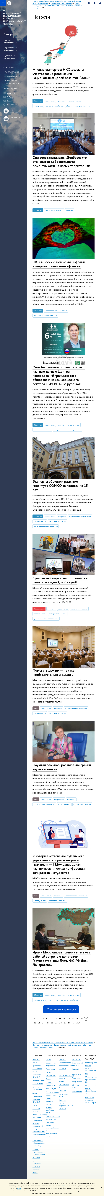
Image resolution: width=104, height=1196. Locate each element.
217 (78, 1022)
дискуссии (62, 101)
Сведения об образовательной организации (39, 1143)
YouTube (10, 97)
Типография (77, 1078)
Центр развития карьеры (49, 1101)
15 (60, 1018)
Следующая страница (61, 1009)
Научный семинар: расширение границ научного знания (61, 766)
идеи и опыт (50, 101)
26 (52, 1022)
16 (64, 1018)
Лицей (48, 1059)
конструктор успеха (79, 609)
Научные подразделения (42, 1045)
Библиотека (76, 1059)
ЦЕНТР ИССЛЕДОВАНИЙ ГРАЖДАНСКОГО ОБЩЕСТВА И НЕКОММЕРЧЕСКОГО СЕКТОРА (14, 17)
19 (77, 1018)
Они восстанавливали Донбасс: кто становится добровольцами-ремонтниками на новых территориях (61, 161)
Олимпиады (50, 1069)
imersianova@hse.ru (11, 76)
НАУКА (62, 1055)
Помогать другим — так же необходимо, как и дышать (53, 672)
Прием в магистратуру (51, 1083)
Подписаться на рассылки (16, 111)
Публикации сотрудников (9, 56)
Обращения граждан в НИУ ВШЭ (37, 1099)
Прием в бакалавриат (51, 1073)
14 (56, 1018)
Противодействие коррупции (39, 1115)
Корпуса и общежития (37, 1088)
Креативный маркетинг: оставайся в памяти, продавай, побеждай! (60, 580)
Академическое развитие (65, 1089)
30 (69, 1022)
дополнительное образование (46, 618)
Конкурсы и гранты (63, 1095)
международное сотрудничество (67, 430)
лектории (51, 609)
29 (65, 1022)
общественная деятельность (78, 106)
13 (51, 1018)
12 (47, 1018)
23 (39, 1022)
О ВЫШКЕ (37, 1055)
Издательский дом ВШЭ (77, 1064)
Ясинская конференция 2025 (45, 315)
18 (73, 1018)
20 (81, 1018)
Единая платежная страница (36, 1163)
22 (34, 1022)
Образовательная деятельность (11, 48)
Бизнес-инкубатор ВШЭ (50, 1110)
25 (47, 1022)
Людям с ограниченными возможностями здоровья (38, 1153)
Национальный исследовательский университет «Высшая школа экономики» (62, 1042)
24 (43, 1022)
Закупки (35, 1093)
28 (60, 1022)
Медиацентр (77, 1081)
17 (68, 1018)
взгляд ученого (75, 101)
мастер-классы (40, 613)
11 (43, 1018)
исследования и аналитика (56, 310)
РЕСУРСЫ (77, 1055)
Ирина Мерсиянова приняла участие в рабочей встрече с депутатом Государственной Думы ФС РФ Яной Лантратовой (61, 958)
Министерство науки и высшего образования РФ (91, 1067)
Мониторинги (64, 1072)
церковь (69, 210)
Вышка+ (49, 1079)
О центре (8, 34)
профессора (59, 799)
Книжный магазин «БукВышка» (76, 1072)
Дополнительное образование (52, 1093)
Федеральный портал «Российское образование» (91, 1090)
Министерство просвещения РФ (91, 1079)
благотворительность (54, 210)
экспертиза (38, 106)
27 (56, 1022)
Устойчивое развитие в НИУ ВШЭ (37, 1074)
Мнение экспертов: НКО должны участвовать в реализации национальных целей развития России (61, 73)
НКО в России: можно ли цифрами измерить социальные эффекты (58, 263)
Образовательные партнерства (53, 1117)
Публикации (77, 1091)
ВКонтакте (11, 93)
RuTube (9, 101)
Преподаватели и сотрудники (38, 1081)
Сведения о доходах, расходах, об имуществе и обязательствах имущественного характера (39, 1128)
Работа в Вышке (35, 1171)
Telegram (10, 104)
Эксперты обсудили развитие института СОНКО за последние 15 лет (60, 485)
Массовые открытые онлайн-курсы (90, 1100)
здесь (64, 1186)
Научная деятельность (10, 41)
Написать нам (15, 117)
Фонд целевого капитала (36, 1108)
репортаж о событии (54, 106)
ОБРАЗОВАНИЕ (53, 1055)
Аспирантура (51, 1088)
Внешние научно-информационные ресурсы (66, 1104)
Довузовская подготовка (51, 1064)
